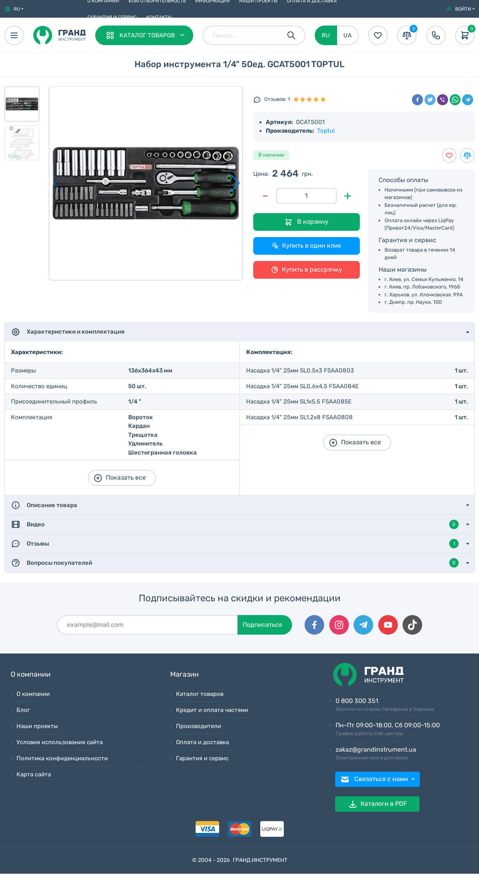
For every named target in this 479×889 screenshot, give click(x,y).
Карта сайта (33, 774)
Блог (23, 710)
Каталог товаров (199, 693)
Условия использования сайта (59, 742)
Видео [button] (235, 524)
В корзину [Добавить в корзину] (306, 222)
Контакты (159, 17)
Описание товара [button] (44, 505)
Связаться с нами (375, 779)
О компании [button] (31, 674)
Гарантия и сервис (112, 17)
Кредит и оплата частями (212, 710)
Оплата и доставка (202, 742)
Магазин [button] (184, 674)
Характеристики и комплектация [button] (68, 332)
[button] (14, 9)
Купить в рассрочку (306, 270)
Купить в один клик (306, 246)
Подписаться (262, 624)
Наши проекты (37, 726)
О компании (33, 693)
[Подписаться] (147, 625)
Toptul (326, 130)
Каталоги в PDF (377, 804)
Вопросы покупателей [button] (235, 563)
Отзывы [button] (235, 543)
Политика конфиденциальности (62, 758)
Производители (198, 726)
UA (347, 35)
